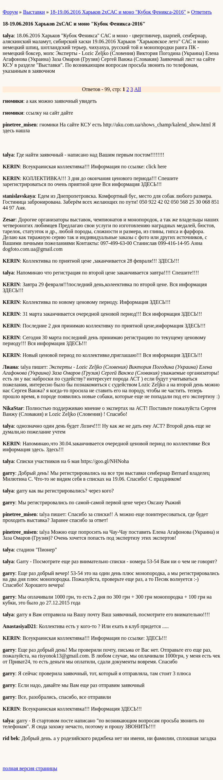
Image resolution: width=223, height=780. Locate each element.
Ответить (201, 12)
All (137, 89)
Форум (10, 12)
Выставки (34, 12)
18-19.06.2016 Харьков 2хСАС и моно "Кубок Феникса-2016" (118, 12)
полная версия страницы (30, 768)
